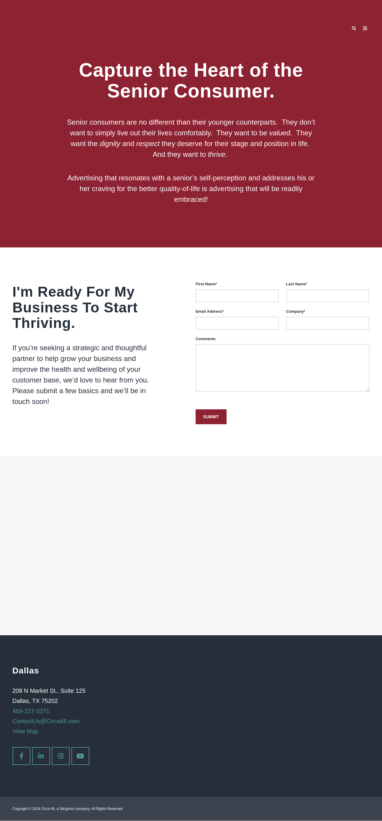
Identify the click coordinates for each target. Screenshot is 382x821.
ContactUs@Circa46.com (46, 721)
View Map (25, 731)
